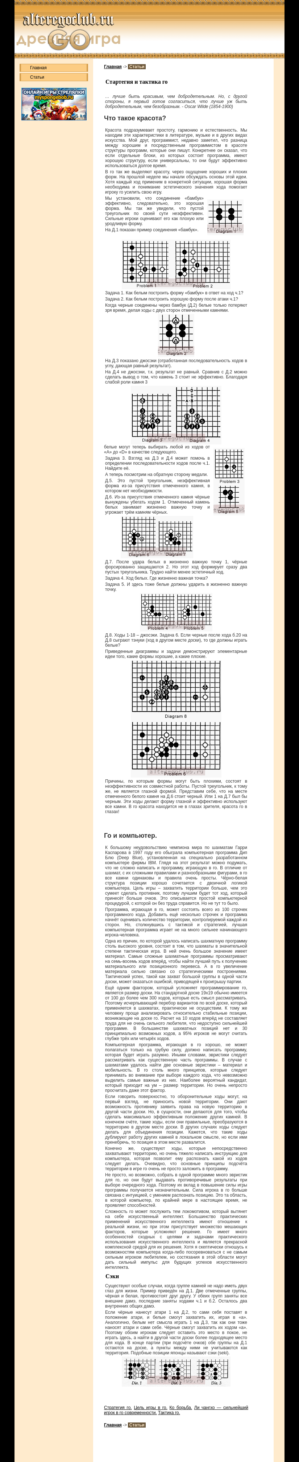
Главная (38, 67)
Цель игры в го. (150, 1407)
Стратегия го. (118, 1407)
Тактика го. (169, 1412)
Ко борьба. (181, 1407)
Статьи (37, 77)
